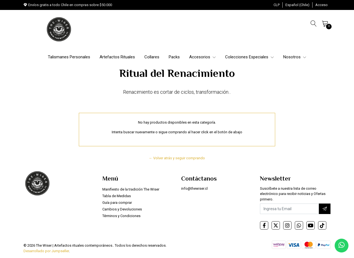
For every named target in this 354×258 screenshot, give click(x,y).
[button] (276, 5)
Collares (151, 56)
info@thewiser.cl (194, 188)
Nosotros (294, 56)
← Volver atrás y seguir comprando (177, 158)
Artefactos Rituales (117, 56)
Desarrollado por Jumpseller (46, 251)
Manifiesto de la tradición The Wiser (130, 189)
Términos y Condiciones (121, 216)
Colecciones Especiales (249, 56)
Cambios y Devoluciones (122, 209)
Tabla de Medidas (116, 196)
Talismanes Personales (69, 56)
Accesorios (202, 56)
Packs (174, 56)
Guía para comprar (117, 202)
